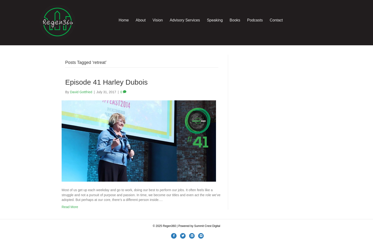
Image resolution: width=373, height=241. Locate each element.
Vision (157, 20)
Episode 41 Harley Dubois (106, 82)
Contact (276, 20)
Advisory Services (185, 20)
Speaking (215, 20)
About (141, 20)
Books (235, 20)
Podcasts (255, 20)
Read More (70, 207)
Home (124, 20)
